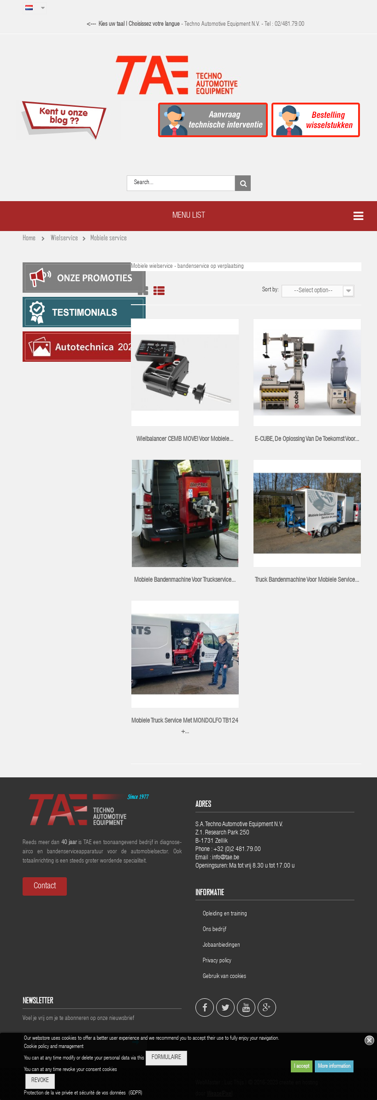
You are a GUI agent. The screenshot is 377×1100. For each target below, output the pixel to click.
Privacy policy (218, 961)
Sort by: (270, 290)
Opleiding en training (225, 914)
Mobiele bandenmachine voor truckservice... (185, 580)
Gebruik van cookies (224, 977)
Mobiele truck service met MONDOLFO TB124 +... (184, 726)
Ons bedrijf (214, 930)
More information (334, 1066)
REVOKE (40, 1081)
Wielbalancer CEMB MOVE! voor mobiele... (184, 439)
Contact (45, 886)
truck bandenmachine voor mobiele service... (307, 580)
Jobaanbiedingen (221, 946)
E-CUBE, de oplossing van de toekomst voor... (307, 439)
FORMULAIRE (166, 1058)
